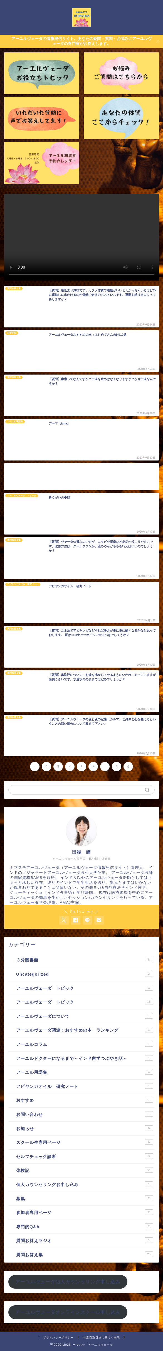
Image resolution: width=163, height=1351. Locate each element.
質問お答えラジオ (84, 1240)
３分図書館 (84, 959)
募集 (84, 1198)
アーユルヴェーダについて (84, 1016)
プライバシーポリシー (58, 1337)
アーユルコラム (84, 1044)
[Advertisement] (81, 476)
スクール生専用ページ (84, 1142)
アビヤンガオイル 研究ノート (84, 1086)
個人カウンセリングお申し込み (84, 1184)
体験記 (84, 1170)
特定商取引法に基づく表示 (101, 1337)
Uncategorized (84, 973)
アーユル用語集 (84, 1072)
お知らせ (84, 1128)
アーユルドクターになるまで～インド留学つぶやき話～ (84, 1058)
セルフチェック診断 (84, 1156)
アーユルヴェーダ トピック (84, 988)
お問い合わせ (84, 1114)
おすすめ (84, 1100)
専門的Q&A (84, 1226)
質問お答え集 (84, 1254)
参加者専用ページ (84, 1212)
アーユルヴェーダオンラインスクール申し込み (67, 1312)
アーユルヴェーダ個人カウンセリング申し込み (67, 1281)
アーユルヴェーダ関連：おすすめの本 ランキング (84, 1029)
